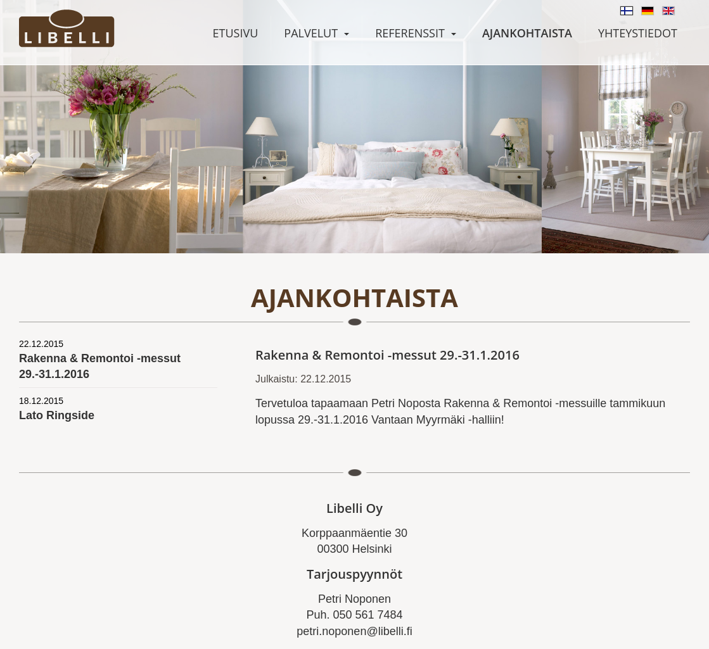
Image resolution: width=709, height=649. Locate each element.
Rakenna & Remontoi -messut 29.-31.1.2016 (118, 359)
